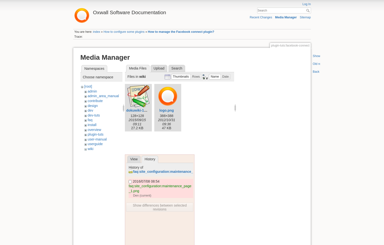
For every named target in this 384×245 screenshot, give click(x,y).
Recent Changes (261, 17)
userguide (95, 144)
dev (90, 110)
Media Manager (286, 17)
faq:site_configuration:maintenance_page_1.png (172, 172)
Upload (159, 68)
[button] (181, 77)
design (93, 106)
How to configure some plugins (124, 32)
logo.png (166, 110)
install (92, 125)
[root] (88, 86)
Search (308, 10)
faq (90, 120)
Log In (306, 4)
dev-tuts (94, 115)
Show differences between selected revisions (160, 207)
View (134, 159)
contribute (95, 101)
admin (92, 91)
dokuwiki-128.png (140, 110)
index (96, 32)
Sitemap (305, 17)
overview (94, 130)
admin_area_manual (103, 96)
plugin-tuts (96, 134)
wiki (90, 149)
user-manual (97, 139)
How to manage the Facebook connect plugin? (181, 32)
